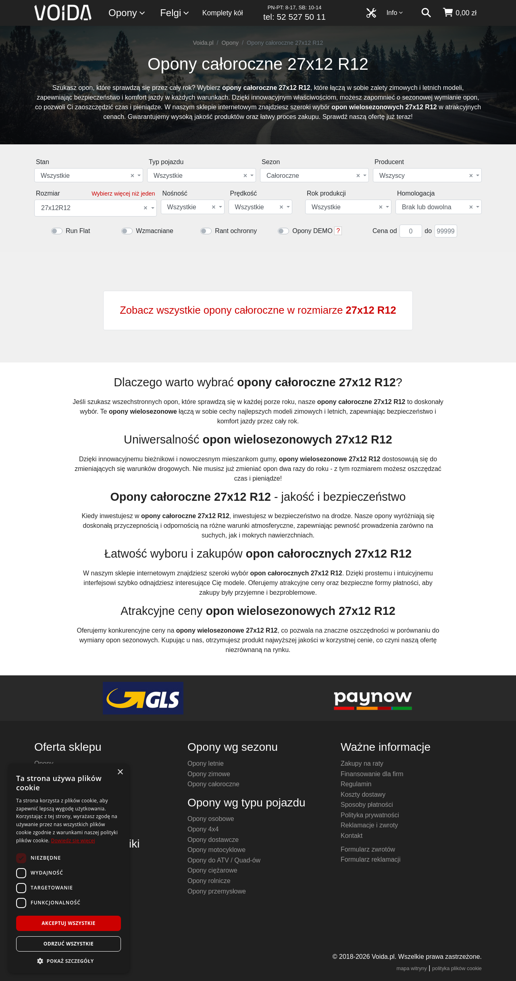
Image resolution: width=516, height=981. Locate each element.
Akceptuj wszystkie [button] (68, 923)
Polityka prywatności (370, 815)
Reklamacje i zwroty (369, 825)
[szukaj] (426, 13)
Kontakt (351, 835)
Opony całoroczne (213, 784)
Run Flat (78, 230)
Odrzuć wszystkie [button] (69, 943)
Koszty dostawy (363, 794)
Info (395, 13)
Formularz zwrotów (368, 849)
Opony (127, 13)
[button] (68, 961)
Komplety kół (222, 13)
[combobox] (88, 175)
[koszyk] (459, 13)
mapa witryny (412, 968)
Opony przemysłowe (216, 891)
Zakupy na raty (362, 763)
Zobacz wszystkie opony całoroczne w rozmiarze (258, 310)
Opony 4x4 (202, 829)
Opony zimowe (208, 774)
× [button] (120, 772)
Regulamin (356, 784)
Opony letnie (205, 763)
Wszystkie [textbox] (87, 176)
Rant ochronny (236, 230)
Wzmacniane (154, 230)
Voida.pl (203, 43)
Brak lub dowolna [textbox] (437, 207)
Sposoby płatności (367, 804)
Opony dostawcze (213, 839)
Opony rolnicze (209, 880)
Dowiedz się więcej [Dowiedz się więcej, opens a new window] (73, 840)
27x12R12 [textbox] (94, 208)
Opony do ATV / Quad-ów (223, 860)
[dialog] (68, 868)
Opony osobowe (210, 818)
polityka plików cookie (457, 968)
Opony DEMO (312, 230)
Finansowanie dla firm (372, 774)
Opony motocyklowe (216, 849)
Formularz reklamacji (370, 859)
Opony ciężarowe (212, 870)
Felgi (175, 13)
